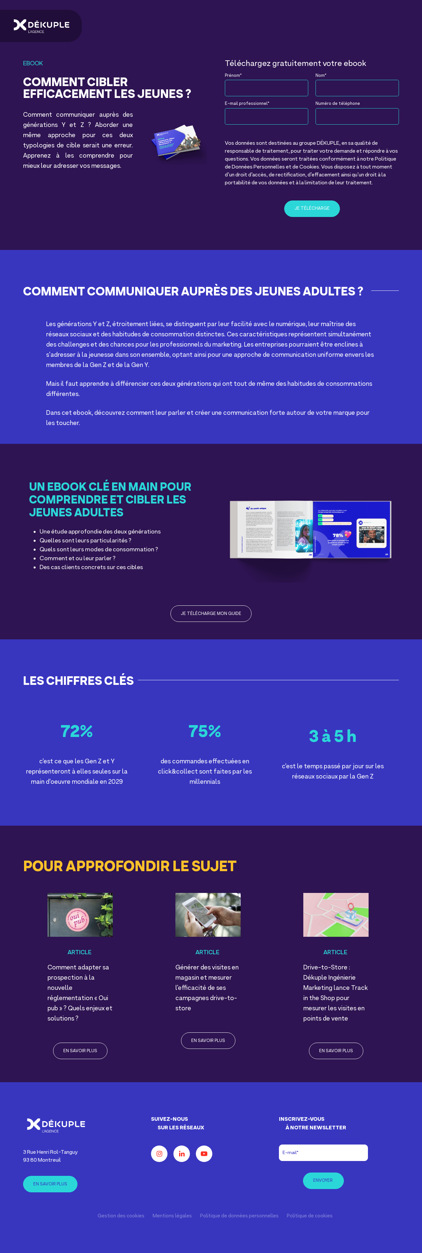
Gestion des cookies (121, 1216)
